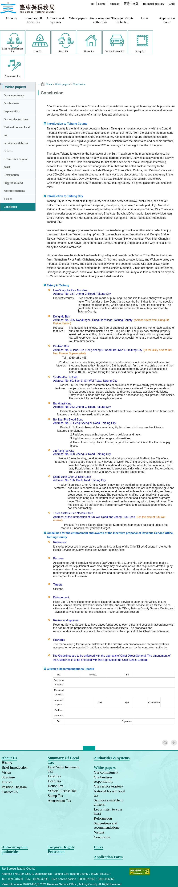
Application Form (167, 20)
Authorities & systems (55, 20)
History (7, 762)
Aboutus (11, 18)
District (7, 782)
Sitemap (114, 3)
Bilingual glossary (153, 3)
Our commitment (14, 95)
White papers (78, 18)
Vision (6, 772)
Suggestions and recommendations (14, 186)
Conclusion (10, 206)
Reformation (11, 174)
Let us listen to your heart (15, 163)
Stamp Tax (55, 796)
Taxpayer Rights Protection (122, 20)
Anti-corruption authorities (100, 20)
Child (172, 3)
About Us (9, 758)
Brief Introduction (14, 767)
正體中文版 (131, 3)
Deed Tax (54, 781)
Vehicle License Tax (62, 791)
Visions (8, 198)
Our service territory (16, 119)
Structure (8, 777)
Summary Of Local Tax (33, 20)
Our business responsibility (12, 107)
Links (144, 18)
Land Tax (54, 776)
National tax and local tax (17, 131)
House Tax (55, 786)
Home (101, 3)
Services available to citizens (16, 147)
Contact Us (10, 792)
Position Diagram (14, 787)
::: (92, 3)
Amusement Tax (59, 800)
